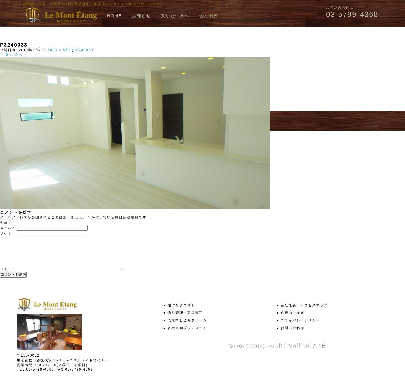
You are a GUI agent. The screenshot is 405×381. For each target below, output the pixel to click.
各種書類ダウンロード (187, 335)
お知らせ (141, 15)
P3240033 (83, 50)
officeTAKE (309, 353)
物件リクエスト (181, 312)
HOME (114, 15)
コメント (8, 276)
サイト (6, 233)
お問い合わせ (292, 335)
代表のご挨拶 (292, 319)
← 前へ (6, 55)
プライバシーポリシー (300, 327)
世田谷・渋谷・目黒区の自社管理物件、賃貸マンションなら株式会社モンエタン (93, 4)
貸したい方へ (175, 15)
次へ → (21, 55)
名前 (5, 223)
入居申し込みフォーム (187, 327)
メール (7, 228)
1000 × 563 (59, 50)
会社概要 (209, 15)
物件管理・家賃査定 (185, 319)
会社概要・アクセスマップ (304, 312)
